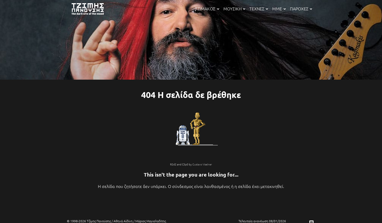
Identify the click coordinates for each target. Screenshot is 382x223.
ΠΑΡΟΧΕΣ (301, 8)
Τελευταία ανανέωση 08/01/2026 (262, 221)
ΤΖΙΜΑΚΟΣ (207, 8)
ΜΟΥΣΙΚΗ (234, 8)
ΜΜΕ (278, 8)
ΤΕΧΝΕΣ (258, 8)
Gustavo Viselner (202, 164)
